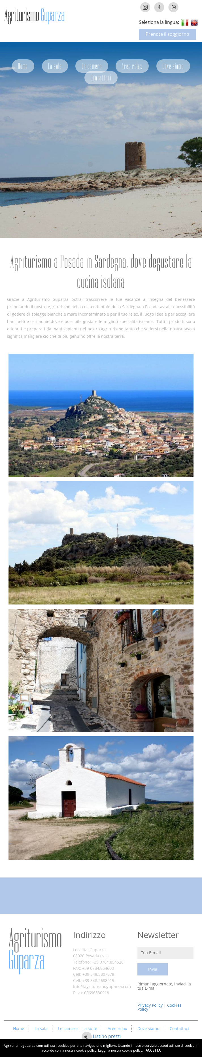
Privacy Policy (150, 1005)
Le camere (92, 66)
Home (23, 66)
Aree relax (132, 66)
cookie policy (132, 1050)
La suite (89, 1028)
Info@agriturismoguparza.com (102, 986)
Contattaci (101, 77)
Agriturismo (35, 949)
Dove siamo (173, 66)
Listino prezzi (107, 1036)
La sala (55, 66)
